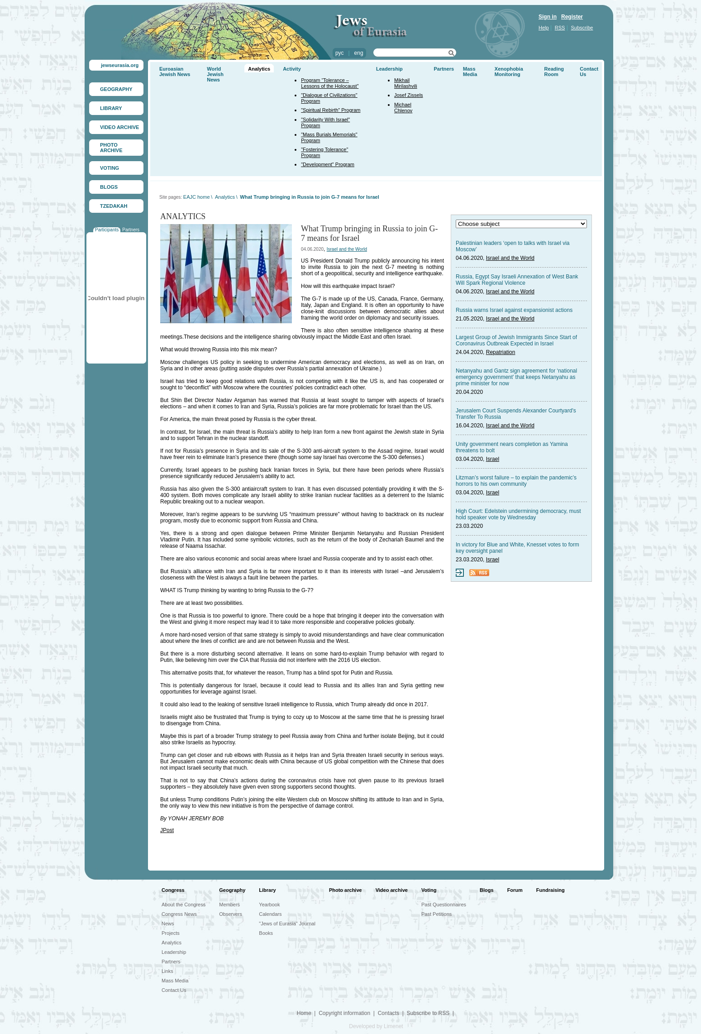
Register (572, 17)
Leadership (389, 69)
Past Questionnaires (443, 904)
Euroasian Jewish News (174, 71)
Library (267, 890)
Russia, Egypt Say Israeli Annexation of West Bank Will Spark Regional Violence (517, 279)
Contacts (388, 1013)
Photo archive (345, 890)
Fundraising (550, 890)
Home (304, 1013)
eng (358, 53)
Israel (492, 459)
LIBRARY (111, 108)
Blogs (487, 890)
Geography (232, 890)
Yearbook (269, 904)
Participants (107, 229)
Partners (130, 229)
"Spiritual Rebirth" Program (330, 110)
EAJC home (196, 197)
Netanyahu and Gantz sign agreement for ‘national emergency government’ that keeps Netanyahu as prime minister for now (516, 377)
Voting (428, 890)
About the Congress (183, 904)
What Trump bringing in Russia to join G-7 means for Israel (309, 197)
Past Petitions (436, 914)
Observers (230, 914)
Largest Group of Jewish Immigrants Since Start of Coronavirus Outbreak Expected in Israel (516, 340)
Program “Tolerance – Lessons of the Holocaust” (329, 83)
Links (167, 971)
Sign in (548, 17)
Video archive (392, 890)
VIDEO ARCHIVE (119, 127)
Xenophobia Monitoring (509, 71)
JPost (167, 830)
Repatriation (500, 352)
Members (229, 904)
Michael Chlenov (403, 107)
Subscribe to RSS (427, 1013)
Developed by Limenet (376, 1026)
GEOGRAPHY (116, 89)
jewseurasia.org (119, 65)
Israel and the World (347, 249)
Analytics (259, 69)
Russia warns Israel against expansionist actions (514, 310)
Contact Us (174, 990)
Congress (173, 890)
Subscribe (582, 27)
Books (266, 933)
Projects (171, 933)
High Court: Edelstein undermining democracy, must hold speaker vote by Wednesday (518, 514)
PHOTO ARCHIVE (111, 147)
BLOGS (109, 187)
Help (544, 27)
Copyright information (344, 1013)
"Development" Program (327, 164)
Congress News (179, 914)
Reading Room (554, 71)
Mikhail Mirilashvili (405, 83)
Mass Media (470, 71)
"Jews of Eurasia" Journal (287, 923)
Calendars (270, 914)
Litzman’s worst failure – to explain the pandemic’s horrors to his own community (516, 480)
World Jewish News (215, 74)
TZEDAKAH (114, 206)
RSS (560, 27)
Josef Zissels (408, 95)
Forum (515, 890)
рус (339, 53)
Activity (292, 69)
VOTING (109, 168)
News (168, 923)
